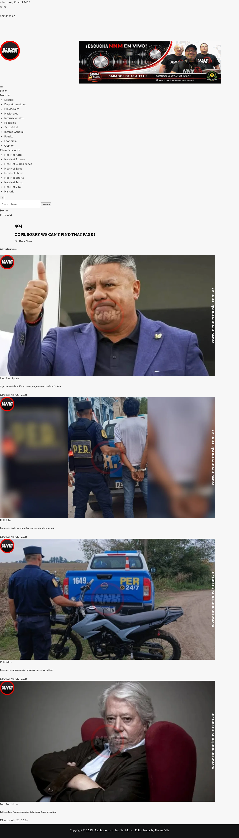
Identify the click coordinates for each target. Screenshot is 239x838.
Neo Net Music (123, 830)
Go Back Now (23, 241)
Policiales (10, 122)
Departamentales (15, 104)
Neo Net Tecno (13, 182)
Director (5, 394)
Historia (9, 191)
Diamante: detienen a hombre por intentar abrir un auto (27, 528)
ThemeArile (162, 830)
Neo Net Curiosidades (18, 163)
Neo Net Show (13, 173)
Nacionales (11, 113)
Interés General (13, 131)
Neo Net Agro (13, 154)
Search (46, 204)
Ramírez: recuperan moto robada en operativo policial (26, 670)
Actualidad (11, 127)
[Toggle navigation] (1, 86)
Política (8, 136)
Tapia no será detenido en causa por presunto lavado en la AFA (30, 386)
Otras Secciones (10, 150)
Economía (10, 140)
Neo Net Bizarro (14, 159)
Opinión (9, 145)
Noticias (5, 95)
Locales (8, 99)
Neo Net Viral (12, 186)
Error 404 (6, 215)
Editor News (142, 830)
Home (4, 210)
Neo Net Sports (14, 177)
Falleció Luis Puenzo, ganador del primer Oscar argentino (28, 812)
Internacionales (13, 118)
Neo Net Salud (13, 168)
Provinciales (11, 108)
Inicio (3, 90)
